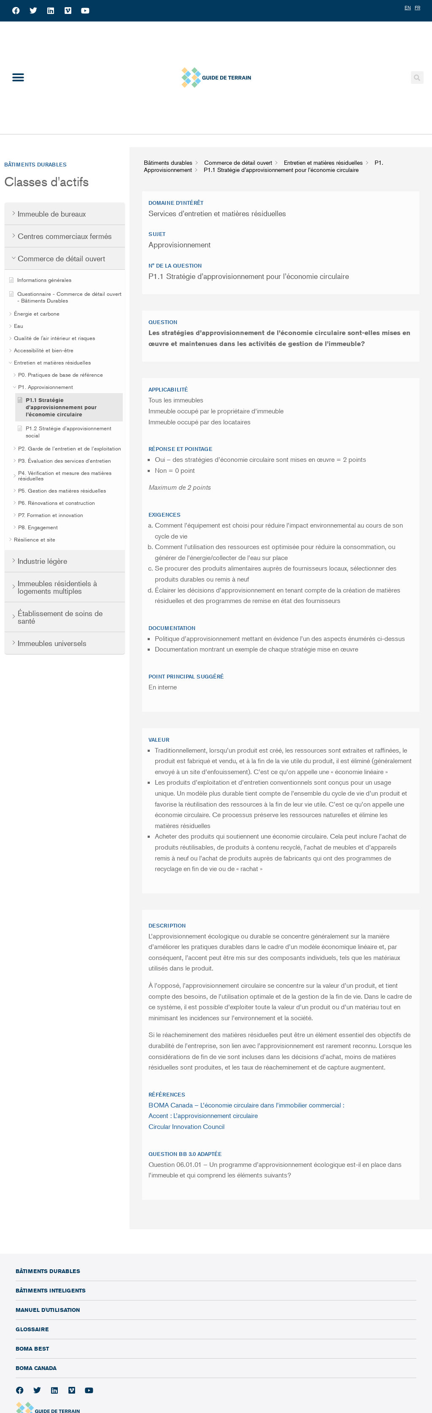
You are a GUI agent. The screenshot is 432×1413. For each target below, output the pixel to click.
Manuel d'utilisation (48, 1309)
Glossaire (32, 1329)
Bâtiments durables (48, 1271)
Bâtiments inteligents (51, 1290)
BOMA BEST (32, 1348)
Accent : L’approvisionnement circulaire (203, 1115)
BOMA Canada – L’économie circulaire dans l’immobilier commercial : (246, 1105)
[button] (17, 77)
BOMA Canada (36, 1368)
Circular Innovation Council (186, 1126)
